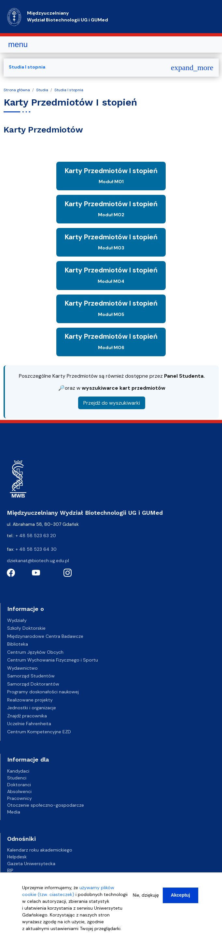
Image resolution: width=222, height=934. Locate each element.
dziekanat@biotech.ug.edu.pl (38, 560)
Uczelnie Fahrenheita (29, 723)
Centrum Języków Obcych (35, 652)
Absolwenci (19, 791)
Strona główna (17, 90)
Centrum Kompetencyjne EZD (39, 732)
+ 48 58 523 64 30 (36, 549)
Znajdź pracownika (27, 716)
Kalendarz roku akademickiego (39, 850)
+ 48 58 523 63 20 (36, 535)
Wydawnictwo (22, 668)
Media (13, 812)
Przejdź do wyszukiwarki (111, 402)
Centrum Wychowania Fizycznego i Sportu (52, 660)
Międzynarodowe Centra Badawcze (45, 636)
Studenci (16, 778)
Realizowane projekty (30, 700)
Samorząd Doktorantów (33, 684)
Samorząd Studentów (31, 676)
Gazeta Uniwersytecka (31, 863)
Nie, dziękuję (146, 895)
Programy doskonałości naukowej (43, 692)
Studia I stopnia (68, 90)
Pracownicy (19, 798)
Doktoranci (19, 785)
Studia (42, 90)
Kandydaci (18, 771)
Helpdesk (17, 857)
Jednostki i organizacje (31, 708)
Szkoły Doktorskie (26, 628)
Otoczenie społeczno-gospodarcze (45, 805)
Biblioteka (17, 644)
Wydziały (17, 620)
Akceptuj (180, 895)
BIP (10, 870)
